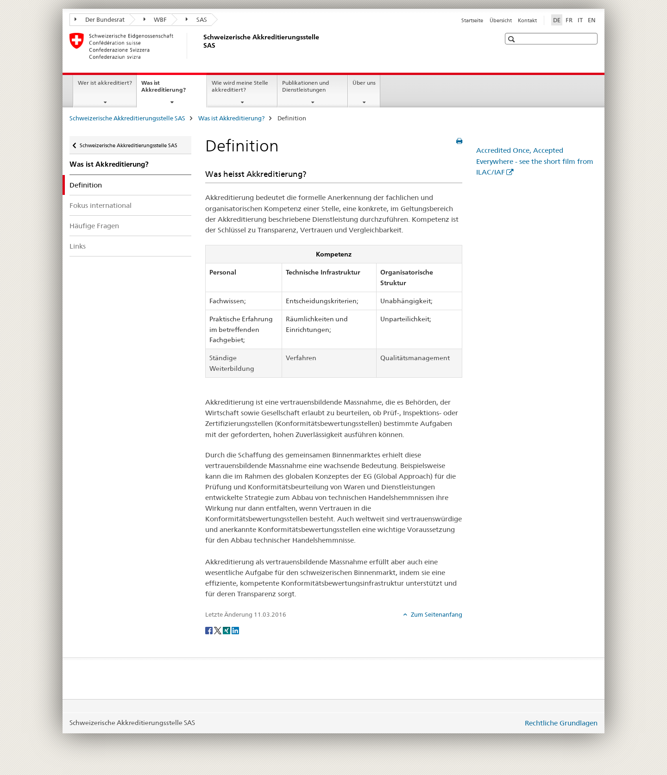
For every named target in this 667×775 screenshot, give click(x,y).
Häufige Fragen (94, 225)
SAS (196, 19)
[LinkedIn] (235, 629)
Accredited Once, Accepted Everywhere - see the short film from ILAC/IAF (534, 161)
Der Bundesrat (100, 19)
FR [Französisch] (569, 20)
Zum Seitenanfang (435, 614)
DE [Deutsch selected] (556, 20)
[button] (512, 39)
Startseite (472, 20)
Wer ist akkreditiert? (105, 82)
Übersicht (501, 20)
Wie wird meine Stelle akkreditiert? (240, 86)
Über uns (364, 82)
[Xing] (227, 629)
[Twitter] (218, 629)
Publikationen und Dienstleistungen (305, 86)
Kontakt (527, 20)
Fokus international (100, 205)
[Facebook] (209, 629)
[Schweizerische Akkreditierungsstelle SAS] (201, 46)
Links (77, 246)
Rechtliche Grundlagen (561, 723)
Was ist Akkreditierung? (173, 89)
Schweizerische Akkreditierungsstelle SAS (127, 118)
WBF (155, 19)
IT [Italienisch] (580, 20)
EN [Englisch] (592, 20)
